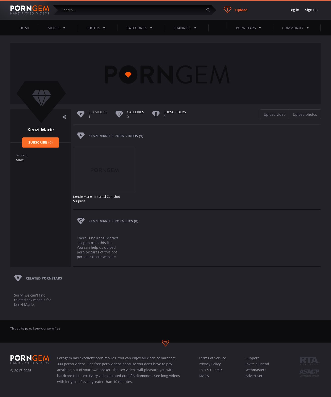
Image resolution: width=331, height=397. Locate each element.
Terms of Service (212, 358)
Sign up (311, 9)
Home (24, 28)
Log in (294, 9)
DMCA (204, 375)
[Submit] (210, 10)
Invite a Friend (257, 364)
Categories (141, 28)
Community (297, 28)
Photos (97, 28)
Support (252, 358)
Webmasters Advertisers (256, 372)
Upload (236, 10)
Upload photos (305, 114)
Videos (58, 28)
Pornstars (250, 28)
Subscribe (40, 142)
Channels (186, 28)
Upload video (274, 114)
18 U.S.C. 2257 (210, 369)
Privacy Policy (210, 364)
